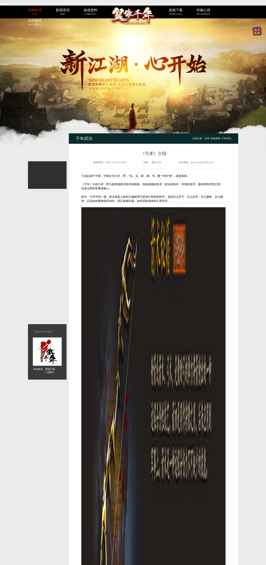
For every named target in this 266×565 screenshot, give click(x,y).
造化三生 (156, 162)
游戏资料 (215, 138)
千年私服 (99, 549)
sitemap (113, 534)
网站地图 (113, 530)
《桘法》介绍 (208, 436)
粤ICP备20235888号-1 (170, 549)
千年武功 (226, 138)
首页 (207, 138)
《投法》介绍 (99, 436)
